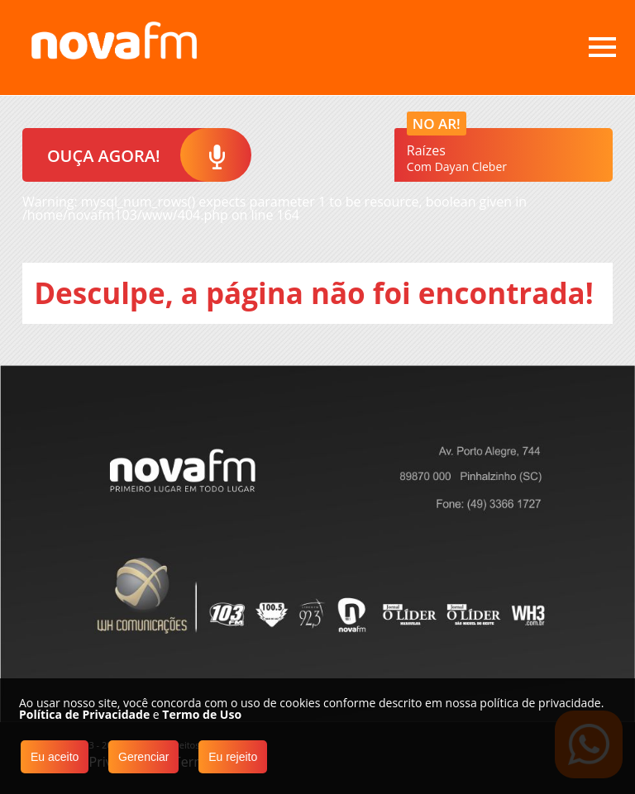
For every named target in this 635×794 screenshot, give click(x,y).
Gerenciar (143, 756)
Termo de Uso (201, 714)
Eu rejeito (232, 756)
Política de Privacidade (84, 714)
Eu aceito (55, 756)
